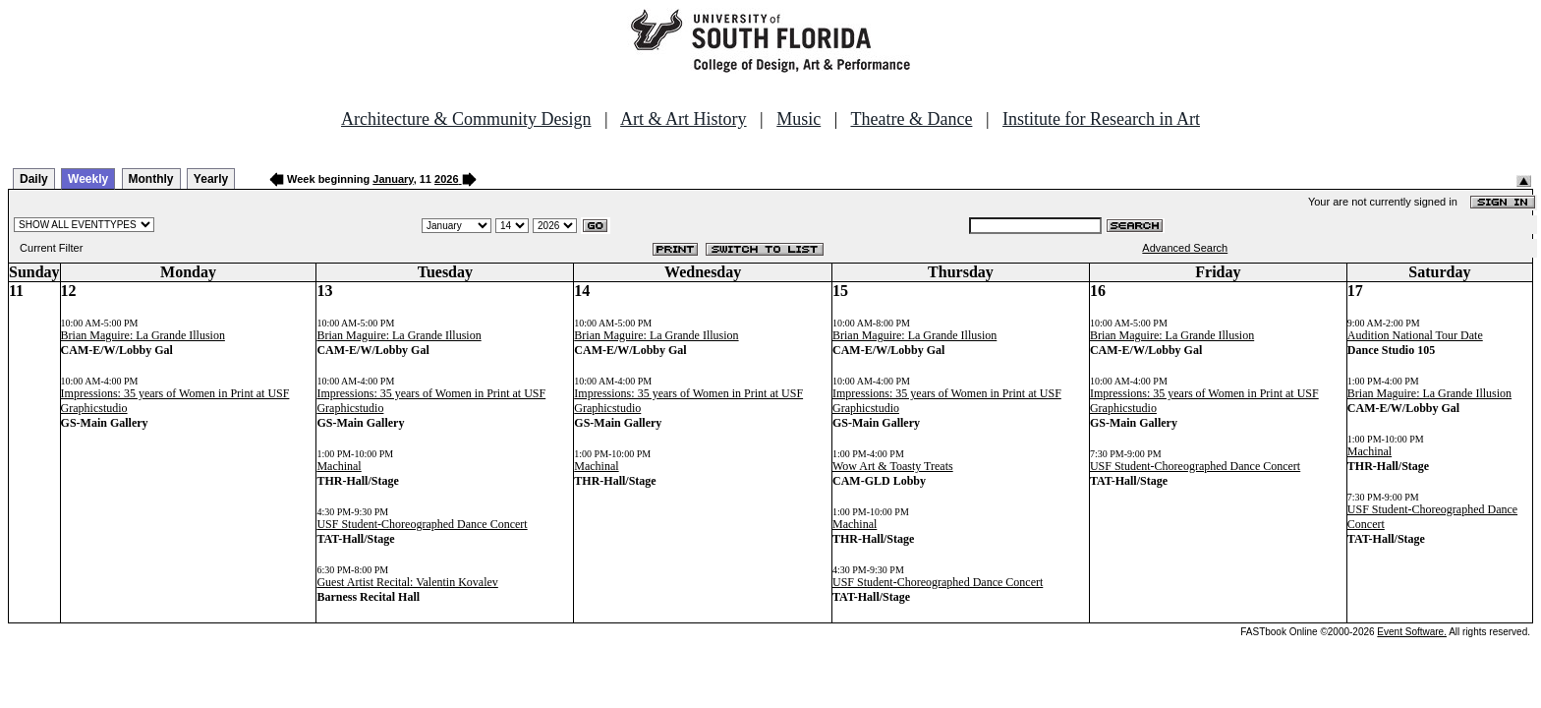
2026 (446, 179)
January (392, 179)
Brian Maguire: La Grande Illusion (143, 335)
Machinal (338, 466)
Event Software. (1412, 631)
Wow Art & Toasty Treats (892, 466)
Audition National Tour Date (1415, 335)
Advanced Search (1184, 248)
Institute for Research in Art (1101, 119)
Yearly (211, 179)
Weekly (88, 179)
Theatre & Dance (911, 119)
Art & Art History (683, 119)
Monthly (151, 179)
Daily (34, 179)
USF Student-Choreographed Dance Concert (421, 524)
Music (798, 119)
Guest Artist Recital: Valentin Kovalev (406, 582)
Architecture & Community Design (466, 119)
